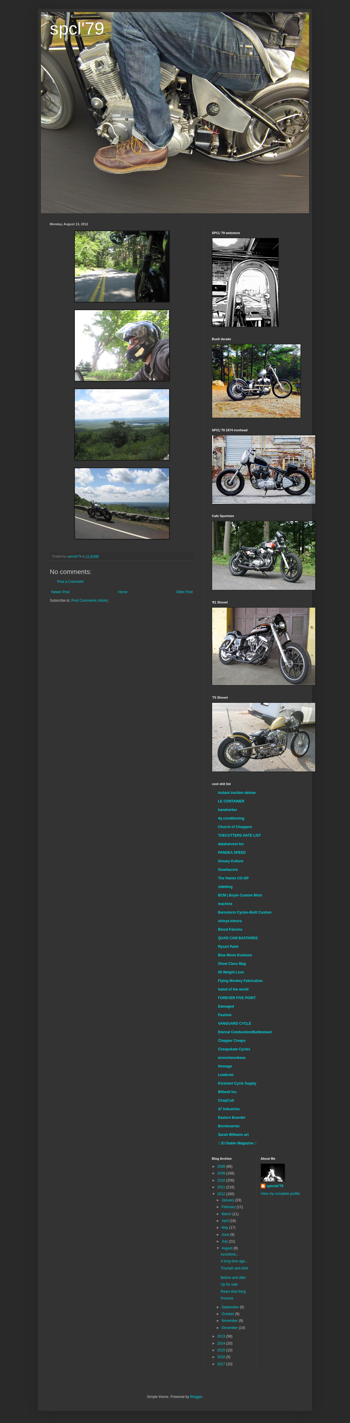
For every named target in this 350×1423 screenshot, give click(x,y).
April (226, 1221)
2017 (221, 1364)
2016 (221, 1357)
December (230, 1328)
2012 (221, 1194)
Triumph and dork (234, 1268)
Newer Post (60, 592)
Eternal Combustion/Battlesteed (245, 1032)
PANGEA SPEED (232, 852)
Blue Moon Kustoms (235, 955)
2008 (221, 1166)
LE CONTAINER (231, 801)
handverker (227, 810)
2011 (221, 1187)
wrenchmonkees (232, 1058)
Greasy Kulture (230, 861)
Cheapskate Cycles (234, 1049)
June (226, 1235)
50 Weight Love (231, 972)
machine (225, 904)
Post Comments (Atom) (89, 600)
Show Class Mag (232, 964)
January (228, 1200)
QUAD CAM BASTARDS (238, 938)
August (228, 1248)
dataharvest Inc (231, 844)
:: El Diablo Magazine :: (237, 1143)
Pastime (225, 1015)
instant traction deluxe (237, 793)
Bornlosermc (229, 1126)
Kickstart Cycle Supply (237, 1083)
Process (227, 1298)
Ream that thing (233, 1291)
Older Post (184, 592)
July (225, 1241)
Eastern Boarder (231, 1118)
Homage (225, 1066)
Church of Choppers (235, 827)
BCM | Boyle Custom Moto (240, 895)
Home (123, 592)
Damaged (226, 1006)
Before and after (233, 1278)
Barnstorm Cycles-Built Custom (244, 912)
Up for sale (229, 1284)
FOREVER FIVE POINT (237, 998)
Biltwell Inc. (227, 1092)
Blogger (196, 1397)
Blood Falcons (230, 929)
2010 (221, 1180)
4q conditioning (231, 818)
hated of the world (233, 989)
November (230, 1321)
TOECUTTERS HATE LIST (239, 835)
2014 (221, 1343)
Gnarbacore (228, 870)
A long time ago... (234, 1261)
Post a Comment (70, 582)
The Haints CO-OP (233, 878)
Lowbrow (226, 1075)
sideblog (225, 887)
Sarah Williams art (233, 1135)
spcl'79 (77, 28)
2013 (221, 1336)
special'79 (275, 1186)
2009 (221, 1173)
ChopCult (226, 1100)
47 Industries (229, 1109)
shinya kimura (230, 921)
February (229, 1207)
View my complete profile (280, 1194)
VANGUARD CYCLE (234, 1023)
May (225, 1227)
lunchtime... (230, 1254)
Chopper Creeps (231, 1041)
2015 (221, 1350)
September (231, 1307)
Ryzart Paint (228, 947)
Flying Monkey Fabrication (240, 981)
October (228, 1314)
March (227, 1214)
